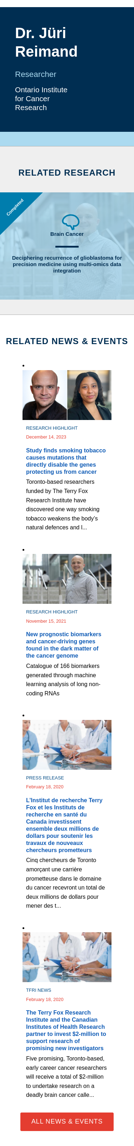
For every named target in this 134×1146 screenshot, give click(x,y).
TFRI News (38, 990)
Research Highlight (52, 428)
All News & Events (67, 1121)
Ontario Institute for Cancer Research (41, 98)
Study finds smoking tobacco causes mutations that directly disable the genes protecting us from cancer (66, 461)
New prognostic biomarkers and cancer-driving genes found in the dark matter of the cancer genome (63, 645)
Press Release (45, 778)
